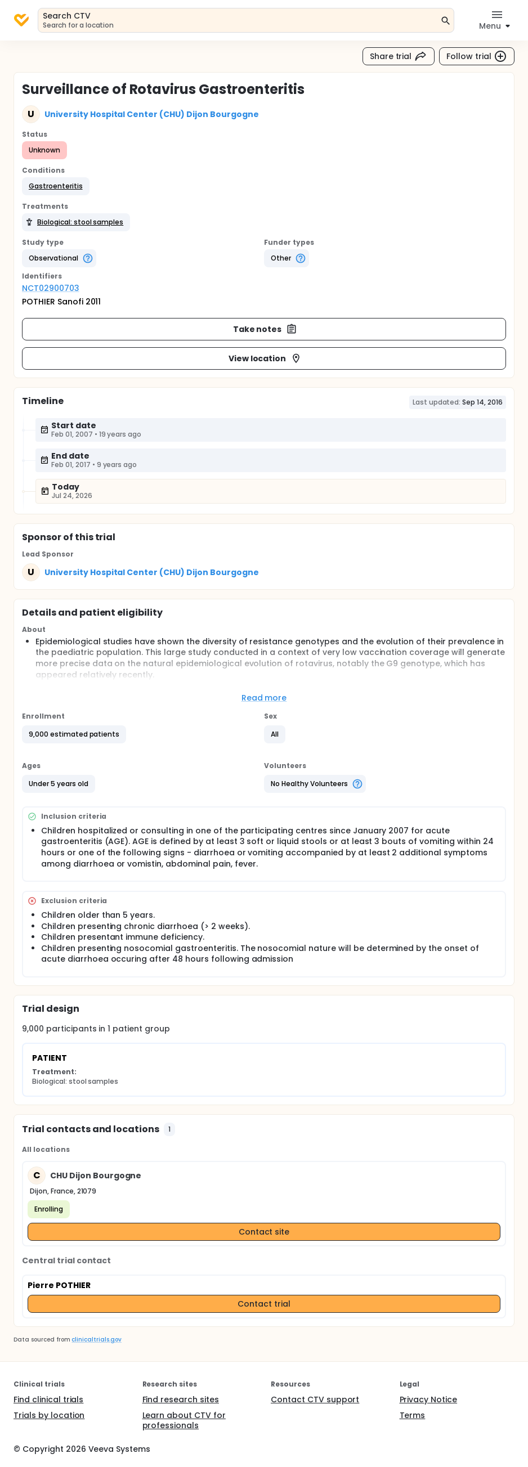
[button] (56, 186)
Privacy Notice (429, 1399)
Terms (413, 1415)
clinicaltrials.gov (96, 1339)
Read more (264, 698)
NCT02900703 (50, 288)
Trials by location (49, 1415)
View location (265, 358)
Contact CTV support (315, 1399)
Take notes (265, 329)
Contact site (264, 1231)
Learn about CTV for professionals (184, 1420)
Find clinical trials (48, 1399)
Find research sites (180, 1399)
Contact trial (264, 1303)
